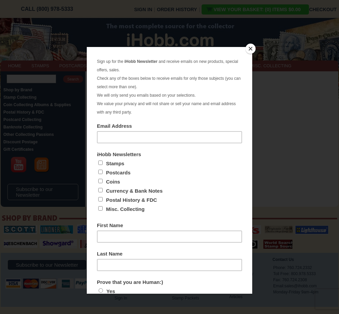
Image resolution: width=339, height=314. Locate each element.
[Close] (250, 49)
